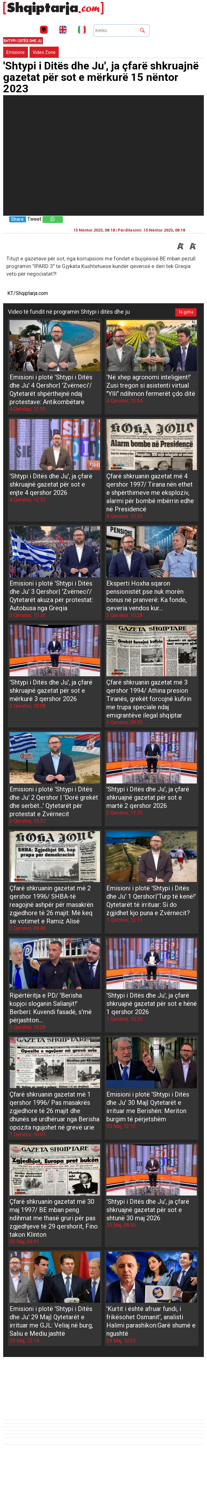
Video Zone (44, 52)
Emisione (15, 52)
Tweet (34, 219)
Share (17, 219)
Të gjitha (185, 312)
